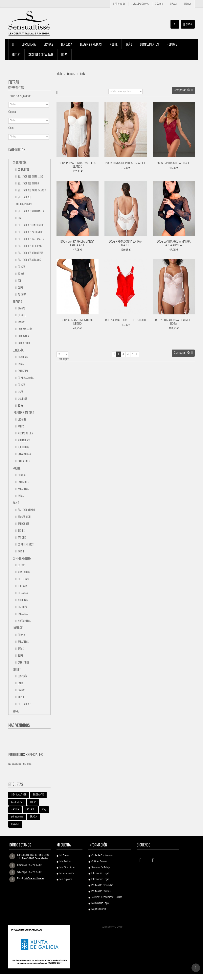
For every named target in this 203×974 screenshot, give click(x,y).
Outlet (16, 669)
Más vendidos (19, 725)
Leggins (21, 419)
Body (20, 405)
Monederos (23, 572)
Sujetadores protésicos (30, 232)
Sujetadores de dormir (29, 246)
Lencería (18, 350)
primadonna (17, 817)
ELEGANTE (38, 794)
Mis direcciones (67, 867)
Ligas (20, 391)
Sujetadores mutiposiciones (23, 200)
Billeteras (23, 579)
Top (19, 280)
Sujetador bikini (26, 509)
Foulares (22, 586)
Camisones (23, 482)
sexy (44, 809)
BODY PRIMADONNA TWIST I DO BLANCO (77, 165)
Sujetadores (24, 704)
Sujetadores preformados (31, 190)
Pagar (173, 3)
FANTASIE (30, 809)
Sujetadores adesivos (29, 259)
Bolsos (21, 565)
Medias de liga (25, 433)
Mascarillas (24, 620)
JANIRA (15, 809)
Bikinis (21, 530)
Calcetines (23, 662)
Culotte (21, 315)
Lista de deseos (140, 3)
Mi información (66, 873)
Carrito (159, 3)
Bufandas (22, 593)
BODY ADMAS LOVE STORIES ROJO (125, 320)
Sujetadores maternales (30, 239)
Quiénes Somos (99, 861)
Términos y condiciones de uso (106, 897)
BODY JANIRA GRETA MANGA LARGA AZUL (77, 243)
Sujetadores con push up (30, 225)
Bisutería (22, 607)
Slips (20, 655)
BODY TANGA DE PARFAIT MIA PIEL (125, 163)
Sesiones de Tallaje (100, 867)
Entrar (187, 3)
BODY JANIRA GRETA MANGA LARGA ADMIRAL (174, 243)
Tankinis (21, 537)
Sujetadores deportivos (30, 253)
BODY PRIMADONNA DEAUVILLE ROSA (173, 322)
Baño (15, 502)
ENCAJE (15, 824)
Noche (16, 468)
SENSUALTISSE (18, 794)
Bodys (20, 273)
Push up (21, 294)
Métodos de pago (100, 903)
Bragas (17, 301)
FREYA (33, 802)
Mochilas (22, 600)
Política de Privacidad (102, 885)
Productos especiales (25, 754)
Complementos (25, 544)
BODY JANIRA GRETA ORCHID (174, 163)
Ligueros (22, 398)
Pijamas (21, 475)
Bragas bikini (24, 516)
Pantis (20, 426)
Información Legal (100, 873)
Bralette (22, 218)
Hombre (17, 627)
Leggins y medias (23, 412)
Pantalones (23, 461)
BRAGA (33, 817)
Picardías (22, 357)
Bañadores (23, 523)
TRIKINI (20, 551)
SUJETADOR (17, 802)
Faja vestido (24, 343)
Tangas (21, 322)
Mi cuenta (119, 3)
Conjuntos (23, 169)
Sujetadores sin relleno (30, 176)
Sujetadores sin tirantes (30, 211)
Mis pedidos (65, 861)
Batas (20, 364)
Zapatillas (23, 489)
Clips (20, 287)
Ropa (15, 711)
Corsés (21, 266)
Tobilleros (23, 447)
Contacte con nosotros (102, 855)
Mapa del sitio (98, 909)
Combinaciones (25, 377)
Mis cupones (65, 879)
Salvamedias (24, 454)
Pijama (21, 634)
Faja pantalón (24, 329)
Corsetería (19, 162)
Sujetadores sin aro (28, 183)
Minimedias (23, 440)
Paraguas (22, 614)
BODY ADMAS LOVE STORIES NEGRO (77, 322)
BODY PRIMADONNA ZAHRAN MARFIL (126, 243)
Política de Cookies (100, 891)
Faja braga (23, 336)
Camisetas (22, 371)
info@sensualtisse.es (34, 878)
